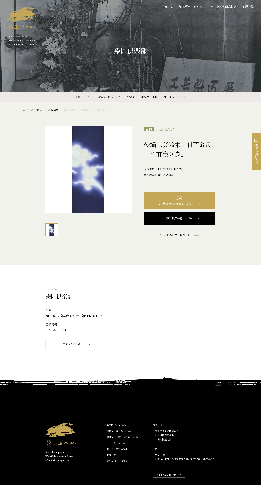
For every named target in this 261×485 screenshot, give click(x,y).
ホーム (169, 7)
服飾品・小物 (149, 97)
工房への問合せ (256, 151)
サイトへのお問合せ (168, 474)
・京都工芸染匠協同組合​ (166, 431)
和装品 (131, 97)
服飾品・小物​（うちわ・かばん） (124, 437)
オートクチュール (175, 97)
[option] (88, 169)
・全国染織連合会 (162, 439)
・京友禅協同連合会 (163, 435)
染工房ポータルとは (192, 7)
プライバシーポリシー (118, 461)
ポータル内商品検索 (224, 7)
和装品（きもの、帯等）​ (119, 431)
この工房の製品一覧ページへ (180, 218)
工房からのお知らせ (108, 97)
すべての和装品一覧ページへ (180, 235)
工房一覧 (248, 7)
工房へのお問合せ (76, 344)
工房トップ (82, 97)
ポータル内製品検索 (117, 449)
